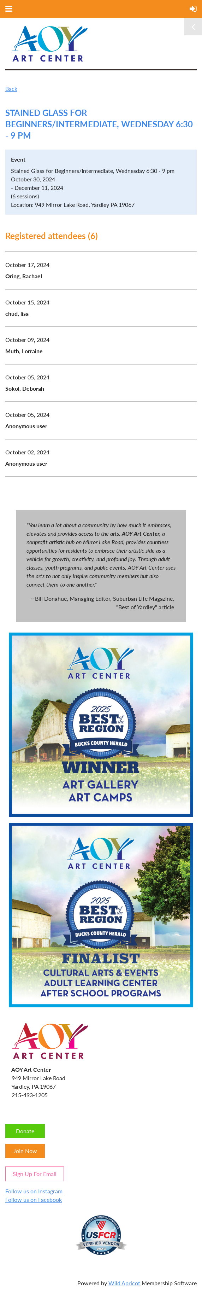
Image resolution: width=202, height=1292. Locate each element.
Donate (25, 1131)
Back (11, 88)
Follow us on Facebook (33, 1199)
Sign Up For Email (35, 1173)
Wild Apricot (124, 1283)
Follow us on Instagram (34, 1191)
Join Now (25, 1150)
